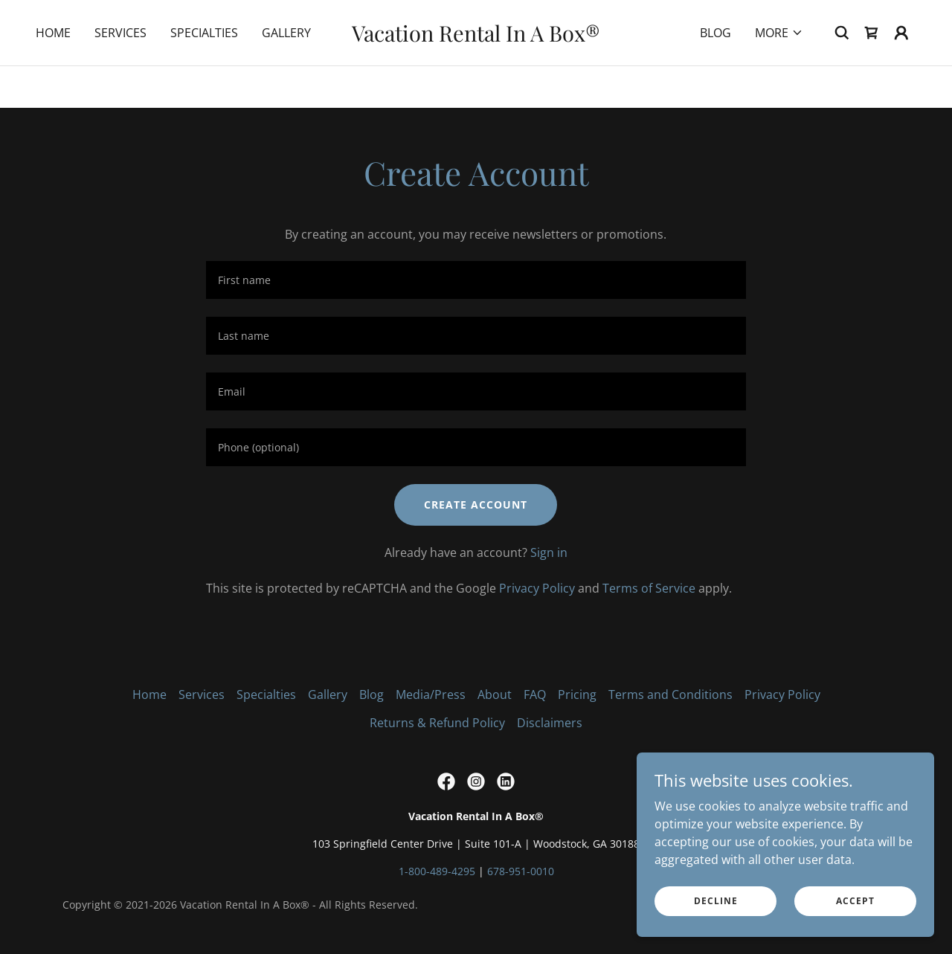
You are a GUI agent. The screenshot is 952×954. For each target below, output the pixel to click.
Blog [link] (715, 74)
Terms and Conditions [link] (670, 694)
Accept (855, 901)
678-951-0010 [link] (520, 871)
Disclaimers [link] (549, 723)
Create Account (475, 504)
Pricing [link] (577, 694)
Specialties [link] (204, 74)
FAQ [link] (535, 694)
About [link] (494, 694)
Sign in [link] (548, 552)
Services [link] (120, 74)
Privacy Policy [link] (537, 588)
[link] (476, 79)
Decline (716, 901)
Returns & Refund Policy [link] (437, 723)
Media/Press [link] (431, 694)
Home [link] (53, 74)
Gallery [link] (286, 74)
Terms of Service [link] (648, 588)
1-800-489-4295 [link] (437, 871)
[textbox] (475, 280)
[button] (779, 74)
